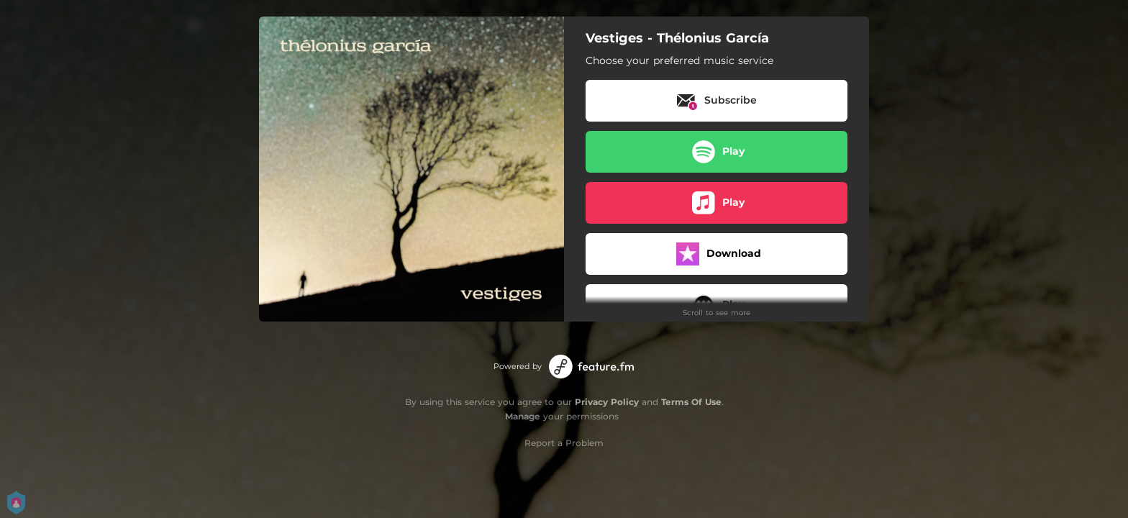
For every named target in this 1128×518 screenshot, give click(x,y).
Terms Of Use (691, 401)
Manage (522, 416)
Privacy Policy (607, 401)
